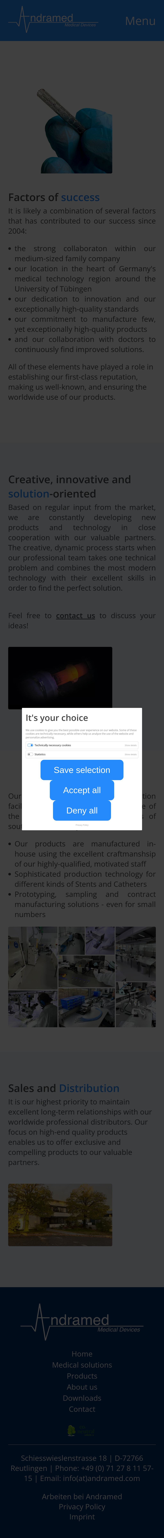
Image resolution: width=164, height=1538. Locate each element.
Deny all (82, 810)
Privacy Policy (82, 824)
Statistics (40, 754)
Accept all (82, 790)
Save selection (82, 770)
